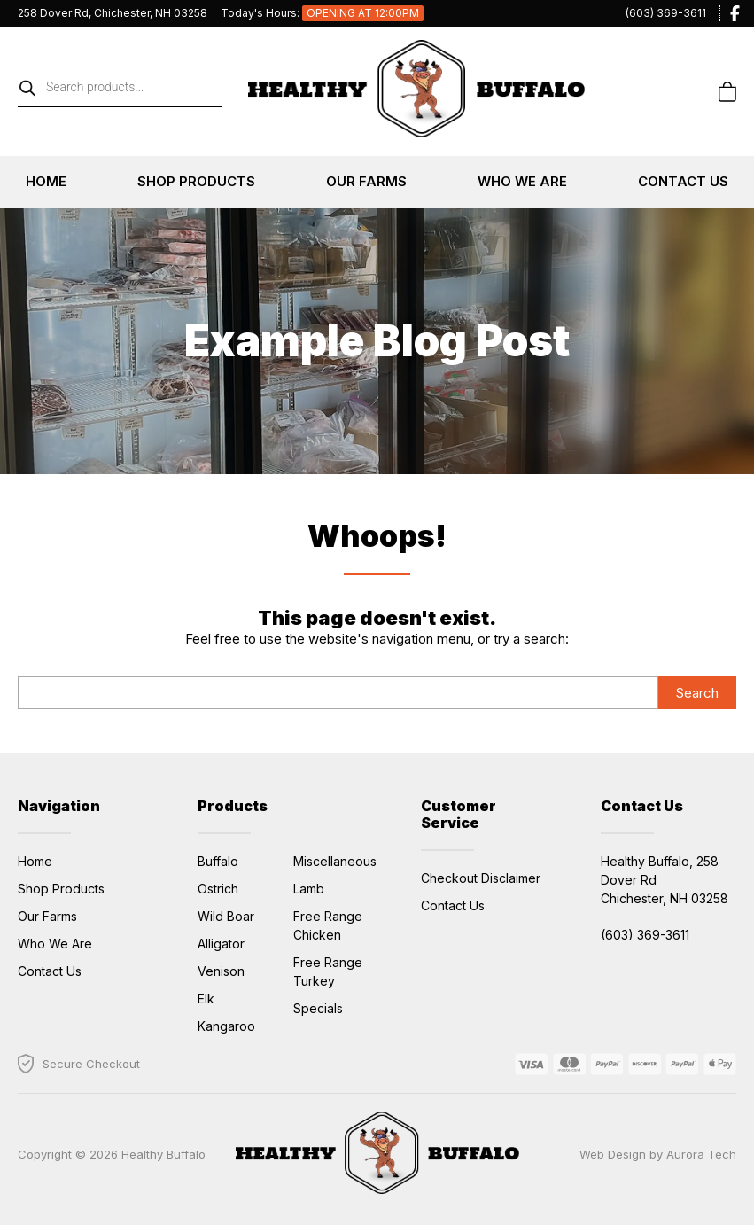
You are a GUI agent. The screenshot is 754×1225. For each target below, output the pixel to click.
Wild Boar (226, 916)
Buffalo (218, 861)
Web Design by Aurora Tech (657, 1154)
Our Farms (366, 181)
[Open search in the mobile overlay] (120, 91)
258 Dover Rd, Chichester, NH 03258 (112, 13)
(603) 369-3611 (666, 13)
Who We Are (522, 181)
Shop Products (196, 181)
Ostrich (218, 888)
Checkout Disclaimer (480, 878)
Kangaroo (226, 1026)
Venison (221, 971)
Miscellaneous (335, 861)
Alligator (221, 943)
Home (46, 181)
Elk (206, 998)
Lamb (308, 888)
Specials (318, 1008)
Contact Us (683, 181)
